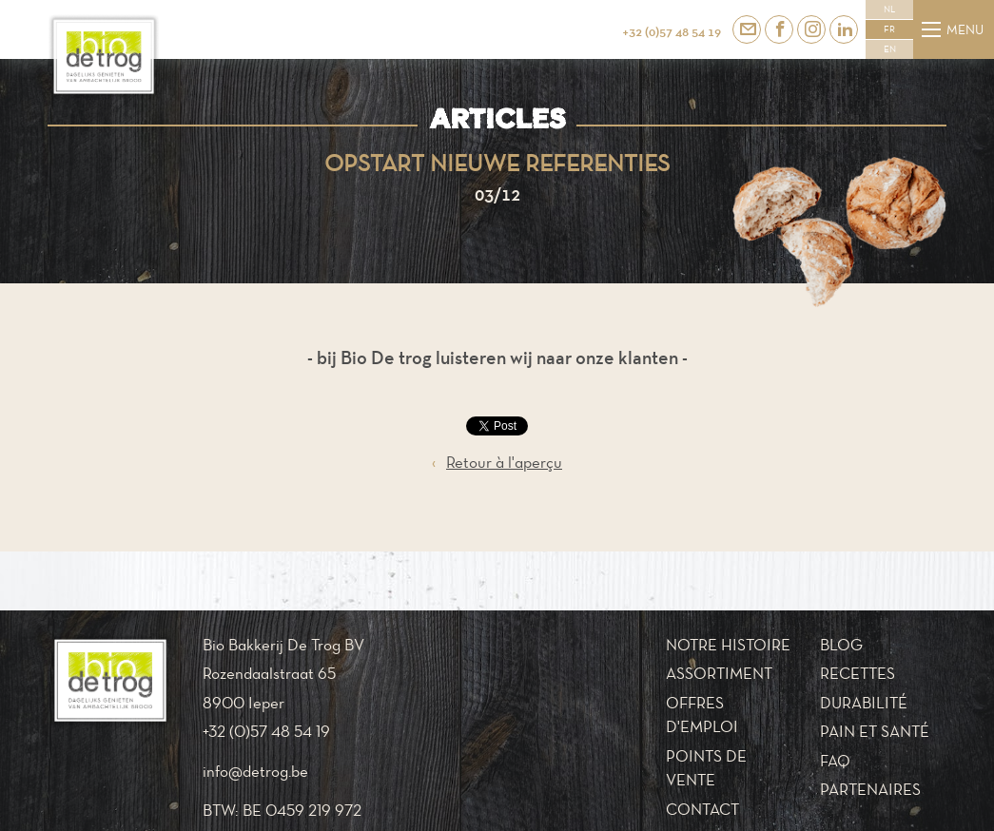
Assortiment (719, 673)
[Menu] (931, 29)
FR (889, 29)
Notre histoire (728, 644)
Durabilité (863, 702)
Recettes (857, 673)
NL (889, 9)
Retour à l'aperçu (497, 463)
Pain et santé (874, 731)
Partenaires (870, 789)
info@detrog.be (255, 771)
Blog (841, 644)
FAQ (835, 760)
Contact (702, 809)
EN (890, 49)
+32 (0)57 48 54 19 (671, 31)
